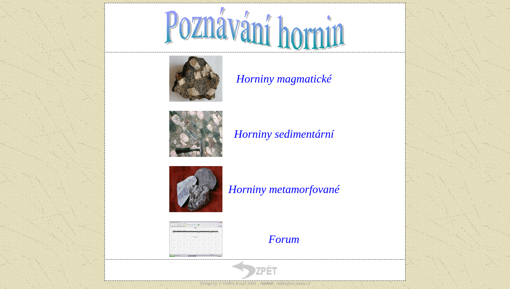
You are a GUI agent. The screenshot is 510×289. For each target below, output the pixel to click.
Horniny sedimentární (284, 134)
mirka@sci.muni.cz (293, 283)
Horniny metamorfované (284, 189)
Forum (283, 239)
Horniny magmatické (284, 78)
